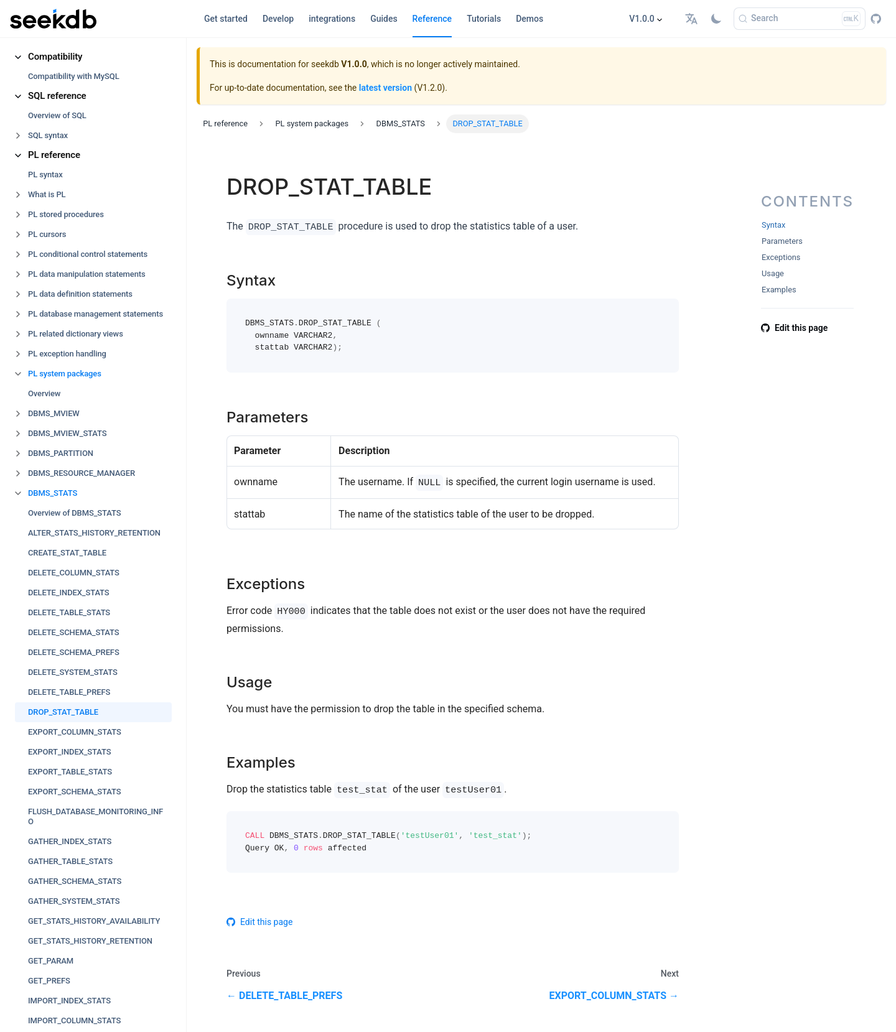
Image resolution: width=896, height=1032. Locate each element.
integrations (332, 19)
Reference (432, 19)
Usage (773, 273)
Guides (383, 19)
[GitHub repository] (876, 19)
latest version (385, 88)
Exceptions (781, 257)
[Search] (800, 18)
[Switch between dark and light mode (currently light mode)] (716, 19)
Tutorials (484, 19)
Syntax (773, 225)
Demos (529, 19)
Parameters (782, 241)
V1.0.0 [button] (642, 19)
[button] (692, 18)
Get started (226, 19)
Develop (278, 19)
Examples (779, 289)
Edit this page (259, 922)
